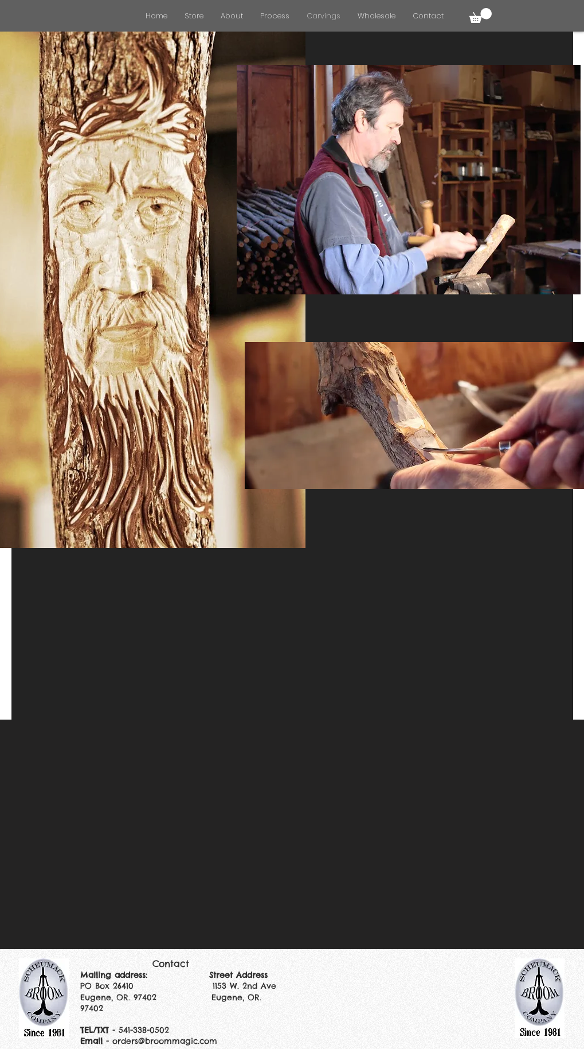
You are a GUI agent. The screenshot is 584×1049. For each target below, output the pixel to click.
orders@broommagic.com (164, 1041)
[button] (480, 15)
